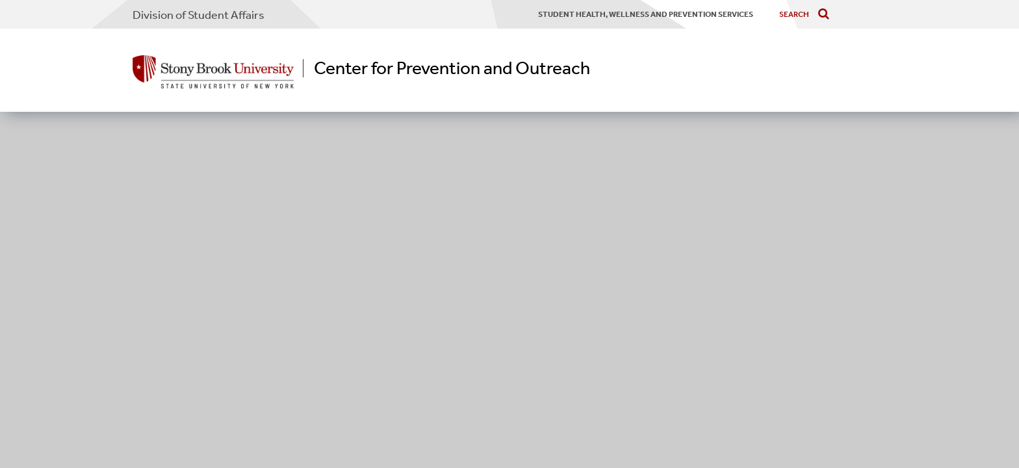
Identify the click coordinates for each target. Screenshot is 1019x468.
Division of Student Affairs (198, 15)
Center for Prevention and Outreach (452, 68)
